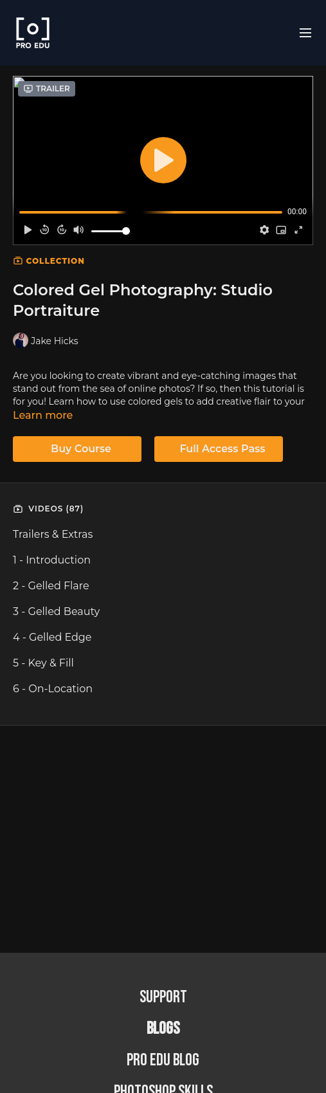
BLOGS (163, 1029)
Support (163, 997)
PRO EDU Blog (163, 1060)
